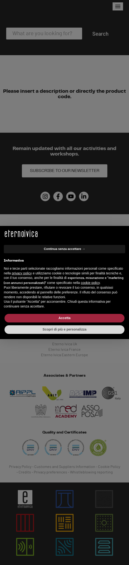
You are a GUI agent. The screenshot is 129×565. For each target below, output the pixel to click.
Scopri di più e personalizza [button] (64, 329)
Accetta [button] (65, 318)
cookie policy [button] (90, 283)
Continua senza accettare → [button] (64, 249)
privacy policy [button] (22, 273)
